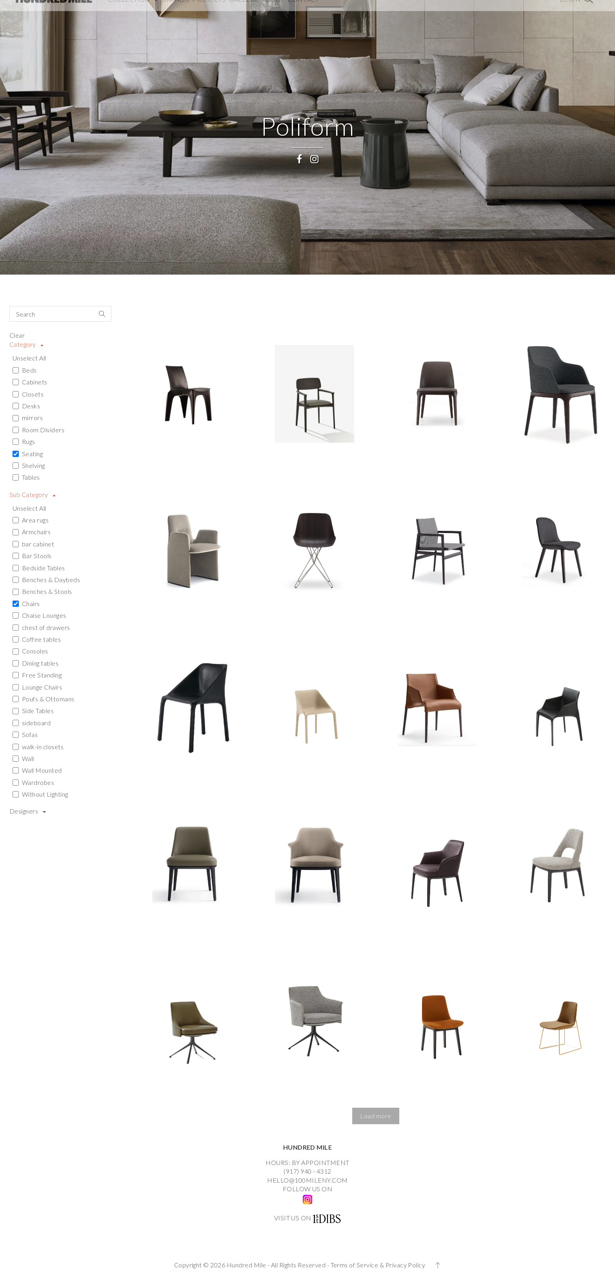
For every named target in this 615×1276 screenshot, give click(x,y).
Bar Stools (32, 555)
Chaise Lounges (39, 615)
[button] (375, 1116)
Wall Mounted (37, 770)
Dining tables (35, 663)
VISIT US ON (292, 1217)
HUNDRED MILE (307, 1147)
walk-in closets (38, 746)
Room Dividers (38, 429)
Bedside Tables (39, 568)
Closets (28, 394)
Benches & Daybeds (46, 579)
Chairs (26, 603)
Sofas (25, 734)
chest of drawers (41, 627)
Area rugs (31, 520)
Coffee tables (37, 639)
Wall (23, 758)
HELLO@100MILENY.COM (307, 1180)
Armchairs (32, 531)
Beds (25, 370)
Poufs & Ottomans (44, 699)
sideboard (32, 722)
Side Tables (33, 710)
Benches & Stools (42, 591)
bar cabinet (33, 544)
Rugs (24, 441)
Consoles (30, 651)
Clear (17, 335)
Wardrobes (33, 782)
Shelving (29, 465)
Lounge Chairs (37, 687)
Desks (26, 406)
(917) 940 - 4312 (307, 1171)
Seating (28, 453)
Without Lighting (40, 794)
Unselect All (29, 358)
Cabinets (30, 382)
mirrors (28, 417)
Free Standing (37, 675)
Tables (26, 477)
